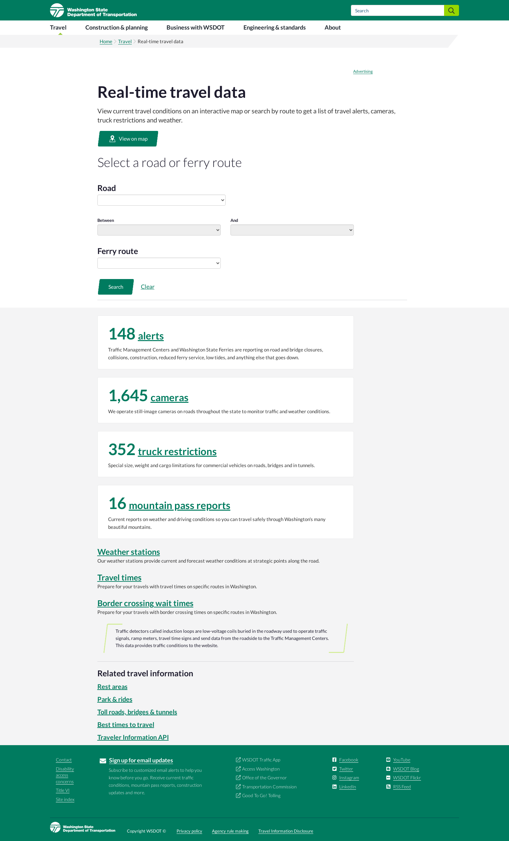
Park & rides (114, 699)
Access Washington (261, 768)
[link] (225, 342)
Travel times (119, 577)
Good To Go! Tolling (261, 795)
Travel (58, 27)
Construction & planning (116, 27)
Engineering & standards (274, 27)
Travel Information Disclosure (285, 831)
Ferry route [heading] (117, 251)
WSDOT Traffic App (261, 759)
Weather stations (128, 551)
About (333, 27)
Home (106, 41)
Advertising (363, 71)
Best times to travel (125, 724)
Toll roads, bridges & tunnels (137, 712)
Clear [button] (148, 286)
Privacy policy (189, 831)
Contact (64, 759)
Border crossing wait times (145, 603)
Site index (65, 799)
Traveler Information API (133, 737)
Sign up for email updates (141, 760)
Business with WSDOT (196, 27)
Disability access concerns (65, 775)
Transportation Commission (269, 786)
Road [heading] (106, 188)
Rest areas (112, 686)
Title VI (62, 790)
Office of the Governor (264, 777)
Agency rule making (230, 831)
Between (105, 220)
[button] (128, 139)
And (234, 220)
